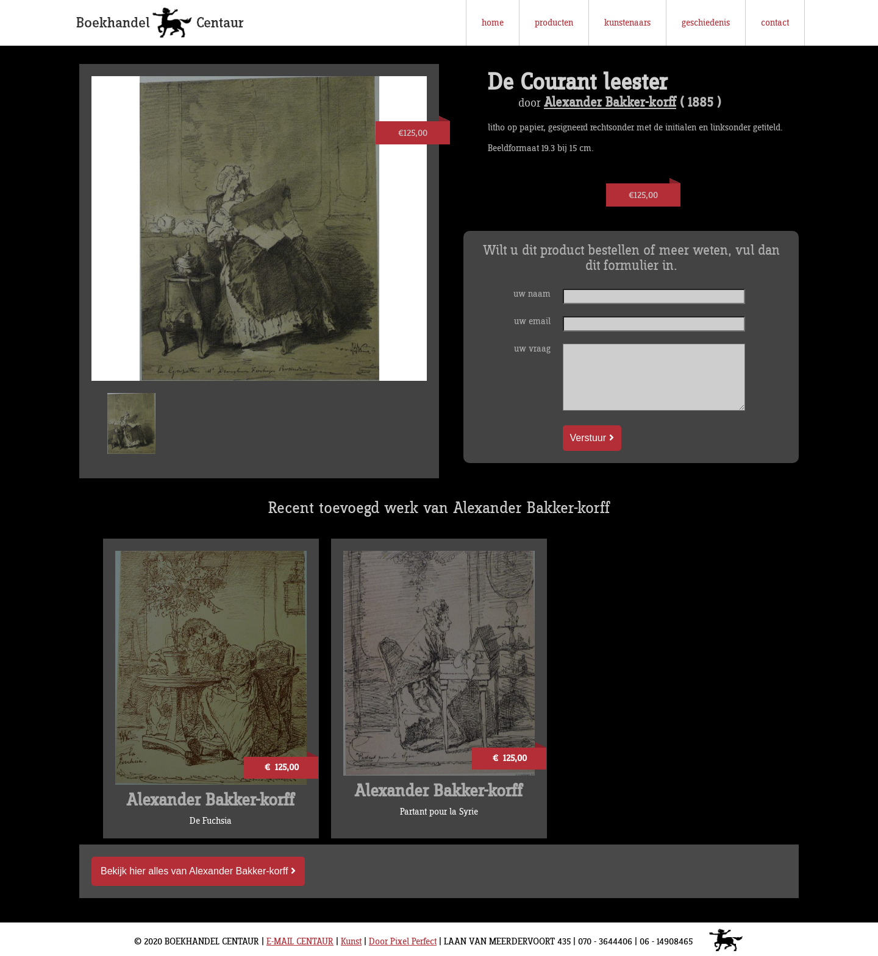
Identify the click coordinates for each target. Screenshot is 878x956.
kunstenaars (627, 23)
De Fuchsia (211, 821)
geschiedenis (706, 23)
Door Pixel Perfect (403, 942)
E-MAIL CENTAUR (300, 942)
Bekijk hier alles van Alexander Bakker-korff (198, 871)
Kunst (351, 942)
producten (554, 23)
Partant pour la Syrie (439, 812)
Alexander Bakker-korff (610, 103)
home (493, 23)
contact (775, 23)
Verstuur (592, 438)
